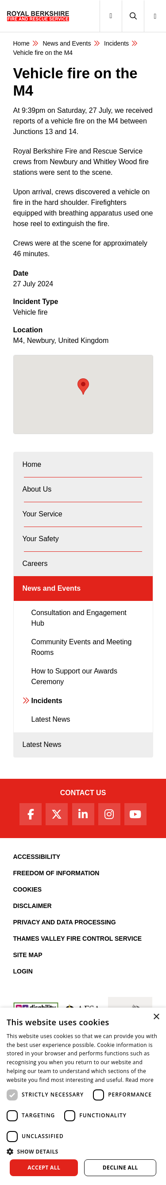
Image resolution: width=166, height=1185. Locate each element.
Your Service (42, 514)
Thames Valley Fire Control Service (77, 938)
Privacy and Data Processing (64, 922)
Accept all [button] (43, 1167)
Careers (35, 563)
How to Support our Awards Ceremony (74, 676)
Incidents (116, 43)
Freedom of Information (56, 873)
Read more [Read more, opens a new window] (139, 1080)
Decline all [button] (120, 1167)
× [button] (156, 1017)
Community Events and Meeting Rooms (81, 647)
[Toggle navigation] (111, 16)
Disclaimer (32, 905)
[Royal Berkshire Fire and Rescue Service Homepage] (38, 16)
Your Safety (41, 538)
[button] (133, 16)
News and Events (66, 43)
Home (21, 43)
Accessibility (37, 856)
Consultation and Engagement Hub (79, 618)
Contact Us (83, 792)
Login (23, 971)
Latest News (50, 719)
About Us (37, 489)
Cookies (27, 889)
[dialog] (83, 1096)
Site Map (27, 954)
